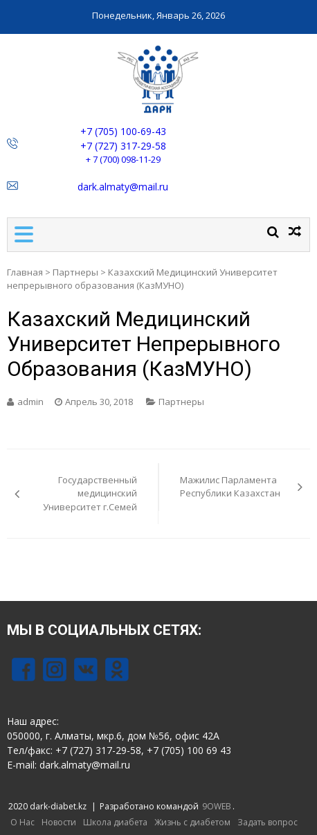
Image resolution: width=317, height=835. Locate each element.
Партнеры (75, 272)
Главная (25, 272)
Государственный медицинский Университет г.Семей (90, 493)
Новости (59, 822)
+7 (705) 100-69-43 (123, 131)
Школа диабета (115, 822)
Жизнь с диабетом (192, 822)
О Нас (22, 822)
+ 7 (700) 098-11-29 (123, 159)
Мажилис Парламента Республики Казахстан (230, 487)
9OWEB (216, 806)
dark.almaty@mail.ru (123, 186)
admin (30, 401)
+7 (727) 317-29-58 (123, 145)
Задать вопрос (267, 822)
